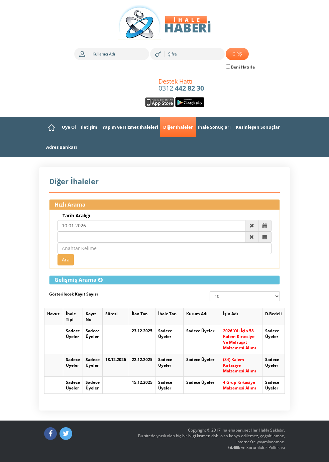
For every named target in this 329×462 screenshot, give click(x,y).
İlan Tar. (140, 314)
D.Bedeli (273, 314)
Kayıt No (91, 316)
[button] (78, 279)
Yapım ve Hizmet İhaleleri (130, 127)
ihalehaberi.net (236, 430)
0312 (181, 85)
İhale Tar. (167, 314)
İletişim (89, 127)
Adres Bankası (61, 147)
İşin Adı (230, 314)
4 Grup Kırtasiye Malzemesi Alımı (239, 385)
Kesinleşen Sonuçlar (258, 127)
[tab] (164, 280)
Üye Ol (69, 127)
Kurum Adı (197, 314)
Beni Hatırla (240, 67)
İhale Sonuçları (214, 127)
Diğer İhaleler (178, 127)
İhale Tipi (71, 316)
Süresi (111, 314)
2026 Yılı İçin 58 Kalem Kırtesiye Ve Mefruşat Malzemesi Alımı (239, 339)
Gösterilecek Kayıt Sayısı (73, 294)
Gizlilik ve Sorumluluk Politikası (256, 447)
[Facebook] (50, 433)
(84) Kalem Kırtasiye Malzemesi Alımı (239, 365)
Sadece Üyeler (73, 333)
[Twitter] (66, 433)
